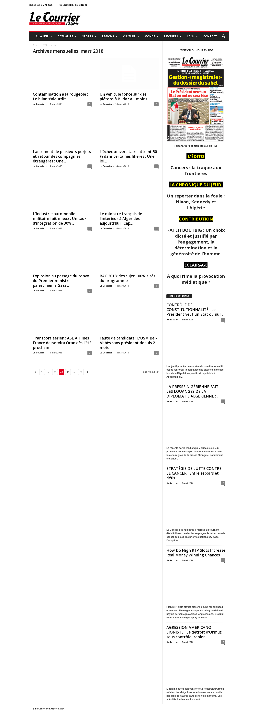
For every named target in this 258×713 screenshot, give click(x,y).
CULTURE (131, 36)
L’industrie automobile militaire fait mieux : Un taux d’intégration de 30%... (59, 218)
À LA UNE (44, 36)
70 (81, 372)
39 (55, 372)
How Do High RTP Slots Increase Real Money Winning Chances (195, 553)
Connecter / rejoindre (73, 4)
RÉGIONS (110, 36)
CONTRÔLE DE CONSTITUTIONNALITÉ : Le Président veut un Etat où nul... (194, 309)
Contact (210, 36)
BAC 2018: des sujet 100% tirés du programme (127, 278)
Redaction (172, 319)
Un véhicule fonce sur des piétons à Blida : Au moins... (125, 96)
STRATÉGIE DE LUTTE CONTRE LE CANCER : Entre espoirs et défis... (193, 473)
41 (68, 372)
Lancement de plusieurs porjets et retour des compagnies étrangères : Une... (62, 156)
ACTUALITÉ (67, 36)
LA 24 (192, 36)
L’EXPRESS (172, 36)
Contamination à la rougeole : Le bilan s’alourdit (60, 96)
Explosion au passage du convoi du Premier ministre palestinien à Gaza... (61, 280)
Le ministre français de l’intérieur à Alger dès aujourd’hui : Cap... (121, 218)
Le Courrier (39, 103)
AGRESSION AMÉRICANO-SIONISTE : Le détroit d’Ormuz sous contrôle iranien (194, 632)
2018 (45, 45)
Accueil (36, 45)
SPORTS (89, 36)
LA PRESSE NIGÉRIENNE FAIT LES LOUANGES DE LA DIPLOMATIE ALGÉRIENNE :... (192, 391)
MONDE (152, 36)
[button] (223, 36)
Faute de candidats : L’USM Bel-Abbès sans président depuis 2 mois (128, 343)
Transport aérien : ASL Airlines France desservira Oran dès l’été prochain (62, 343)
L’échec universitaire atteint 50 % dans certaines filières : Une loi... (128, 156)
